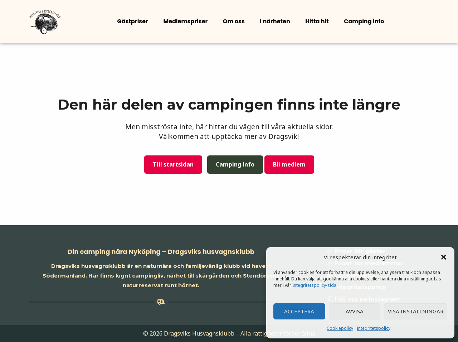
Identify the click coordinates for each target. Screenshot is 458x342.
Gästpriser (132, 21)
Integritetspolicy (373, 328)
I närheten (274, 21)
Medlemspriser (185, 21)
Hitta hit (316, 21)
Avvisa (355, 311)
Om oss (233, 21)
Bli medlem (289, 164)
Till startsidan (173, 164)
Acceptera (299, 311)
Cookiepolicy (340, 328)
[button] (443, 257)
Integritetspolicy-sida (314, 285)
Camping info (363, 21)
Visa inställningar (415, 311)
